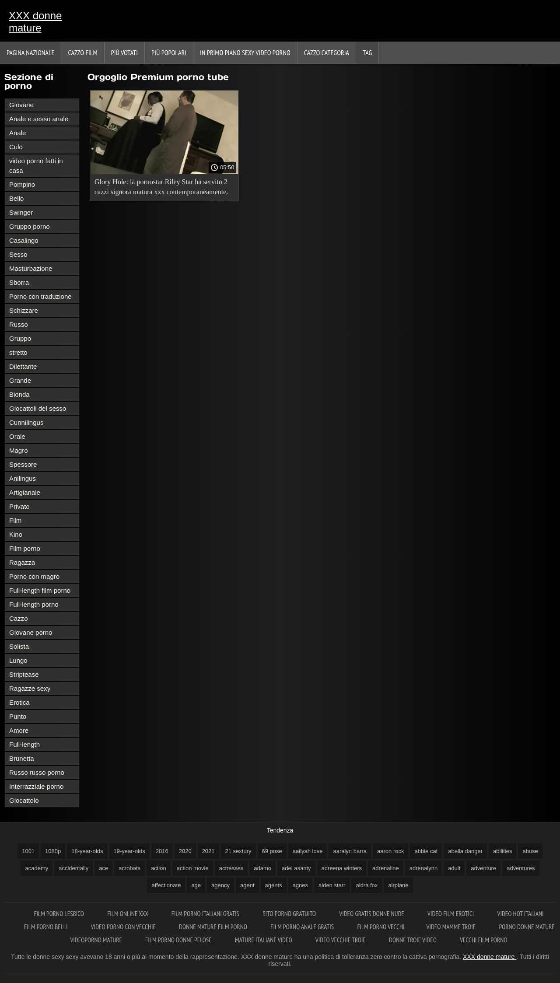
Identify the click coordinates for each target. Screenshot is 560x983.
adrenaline (385, 868)
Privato (19, 506)
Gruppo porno (29, 226)
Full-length (24, 744)
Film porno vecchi (380, 927)
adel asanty (296, 868)
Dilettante (23, 366)
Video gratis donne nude (372, 914)
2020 (185, 851)
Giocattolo (24, 800)
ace (103, 868)
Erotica (19, 702)
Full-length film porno (39, 590)
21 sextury (238, 851)
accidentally (73, 868)
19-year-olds (129, 851)
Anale (17, 132)
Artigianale (24, 492)
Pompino (22, 184)
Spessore (23, 464)
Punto (17, 716)
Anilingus (22, 478)
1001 (28, 851)
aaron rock (390, 851)
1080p (53, 851)
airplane (398, 885)
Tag (367, 52)
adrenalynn (424, 868)
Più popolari (168, 52)
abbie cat (426, 851)
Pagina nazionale (30, 52)
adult (454, 868)
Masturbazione (30, 268)
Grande (20, 380)
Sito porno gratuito (289, 914)
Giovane (21, 104)
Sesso (18, 254)
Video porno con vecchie (124, 927)
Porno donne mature (526, 927)
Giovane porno (30, 632)
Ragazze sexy (29, 688)
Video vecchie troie (341, 940)
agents (273, 885)
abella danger (465, 851)
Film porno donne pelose (179, 940)
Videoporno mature (96, 940)
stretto (18, 352)
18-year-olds (87, 851)
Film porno (24, 548)
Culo (16, 146)
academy (36, 868)
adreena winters (342, 868)
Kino (15, 534)
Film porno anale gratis (302, 927)
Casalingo (23, 240)
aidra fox (367, 885)
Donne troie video (413, 940)
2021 (208, 851)
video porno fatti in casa (36, 165)
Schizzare (23, 310)
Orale (17, 436)
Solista (19, 646)
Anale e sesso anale (38, 118)
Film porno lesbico (59, 914)
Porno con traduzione (40, 296)
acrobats (129, 868)
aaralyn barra (350, 851)
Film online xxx (128, 914)
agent (247, 885)
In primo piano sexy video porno (245, 52)
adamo (262, 868)
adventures (521, 868)
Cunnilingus (26, 422)
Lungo (18, 660)
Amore (18, 730)
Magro (18, 450)
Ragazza (22, 562)
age (196, 885)
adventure (483, 868)
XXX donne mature (35, 22)
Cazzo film (82, 52)
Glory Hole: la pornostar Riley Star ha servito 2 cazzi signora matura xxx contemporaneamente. (161, 187)
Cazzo (18, 618)
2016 (162, 851)
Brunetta (21, 758)
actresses (231, 868)
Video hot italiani (520, 914)
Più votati (124, 52)
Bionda (19, 394)
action (158, 868)
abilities (502, 851)
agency (220, 885)
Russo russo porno (36, 772)
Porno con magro (34, 576)
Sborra (19, 282)
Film (15, 520)
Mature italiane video (264, 940)
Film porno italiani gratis (206, 914)
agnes (300, 885)
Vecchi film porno (483, 940)
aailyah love (308, 851)
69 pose (272, 851)
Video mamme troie (451, 927)
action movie (193, 868)
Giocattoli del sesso (37, 408)
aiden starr (331, 885)
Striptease (24, 674)
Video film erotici (451, 914)
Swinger (21, 212)
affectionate (166, 885)
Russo (18, 324)
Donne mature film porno (213, 927)
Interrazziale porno (36, 786)
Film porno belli (46, 927)
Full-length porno (34, 604)
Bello (16, 198)
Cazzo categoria (326, 52)
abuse (530, 851)
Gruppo (20, 338)
